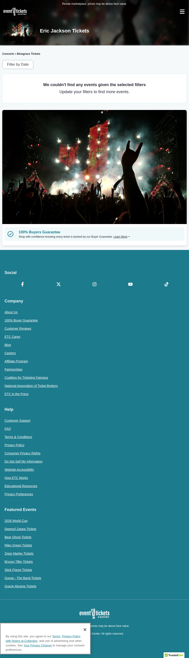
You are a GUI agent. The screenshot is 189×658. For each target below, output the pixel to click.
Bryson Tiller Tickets (19, 561)
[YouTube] (130, 285)
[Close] (85, 630)
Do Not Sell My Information (23, 461)
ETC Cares (12, 337)
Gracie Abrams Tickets (20, 586)
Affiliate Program (16, 361)
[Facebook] (22, 285)
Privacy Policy (14, 445)
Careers (10, 353)
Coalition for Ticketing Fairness (26, 377)
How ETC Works (16, 478)
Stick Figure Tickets (18, 570)
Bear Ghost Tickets (18, 537)
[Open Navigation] (182, 11)
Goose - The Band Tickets (23, 578)
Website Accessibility (19, 469)
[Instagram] (94, 285)
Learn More (122, 236)
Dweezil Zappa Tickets (20, 529)
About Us (11, 312)
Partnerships (13, 369)
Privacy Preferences (19, 494)
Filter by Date (18, 64)
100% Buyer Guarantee (21, 320)
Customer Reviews (18, 328)
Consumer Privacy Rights (22, 453)
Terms (56, 636)
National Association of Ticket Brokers (31, 386)
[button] (174, 653)
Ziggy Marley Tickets (19, 553)
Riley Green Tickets (18, 545)
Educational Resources (21, 486)
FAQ (8, 429)
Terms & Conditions (18, 437)
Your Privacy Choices (37, 645)
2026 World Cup (16, 521)
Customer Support (17, 420)
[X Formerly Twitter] (58, 285)
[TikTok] (166, 285)
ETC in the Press (17, 394)
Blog (8, 345)
